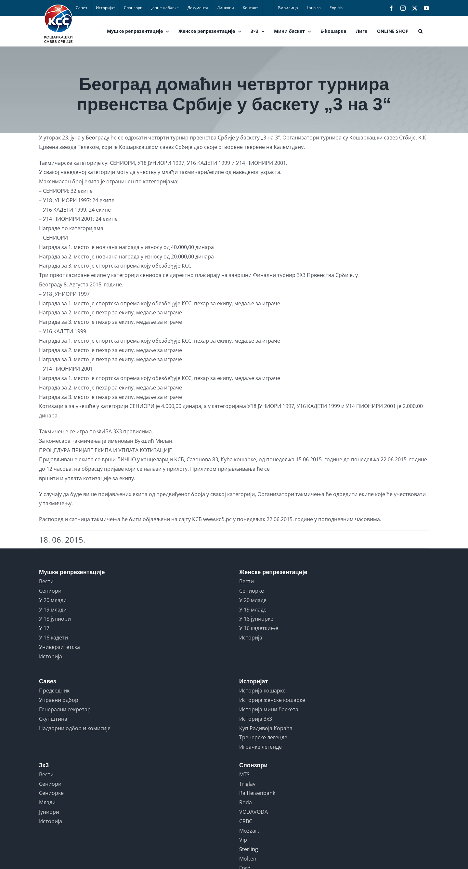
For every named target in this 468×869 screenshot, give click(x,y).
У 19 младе (252, 609)
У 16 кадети (53, 637)
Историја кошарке (262, 690)
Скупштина (53, 718)
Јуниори (49, 811)
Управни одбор (58, 700)
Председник (54, 690)
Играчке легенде (260, 746)
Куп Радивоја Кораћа (265, 728)
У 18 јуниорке (256, 618)
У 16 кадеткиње (258, 628)
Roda (245, 802)
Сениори (50, 590)
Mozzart (249, 830)
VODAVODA (253, 811)
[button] (420, 31)
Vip (243, 839)
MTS (244, 774)
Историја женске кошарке (272, 700)
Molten (247, 858)
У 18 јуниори (55, 618)
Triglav (247, 783)
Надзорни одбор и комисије (74, 728)
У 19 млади (53, 609)
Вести (46, 581)
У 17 (44, 628)
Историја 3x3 (255, 718)
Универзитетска (59, 647)
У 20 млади (53, 600)
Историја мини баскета (268, 709)
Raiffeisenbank (257, 793)
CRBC (245, 821)
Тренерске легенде (263, 737)
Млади (47, 802)
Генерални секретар (65, 709)
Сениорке (251, 590)
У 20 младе (252, 600)
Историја (50, 656)
